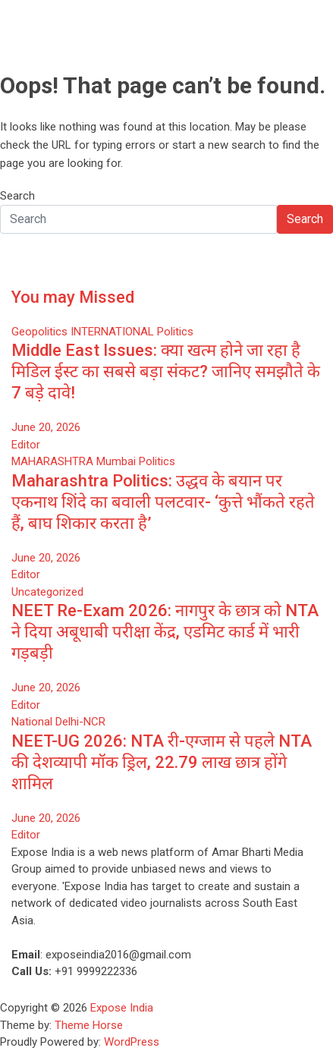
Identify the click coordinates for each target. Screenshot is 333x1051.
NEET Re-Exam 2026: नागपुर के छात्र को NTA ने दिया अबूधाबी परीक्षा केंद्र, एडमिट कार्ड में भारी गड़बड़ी (165, 631)
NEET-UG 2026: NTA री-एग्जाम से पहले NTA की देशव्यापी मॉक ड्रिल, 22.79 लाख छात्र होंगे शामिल (161, 762)
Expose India (121, 1008)
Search (17, 196)
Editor (25, 445)
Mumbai (116, 461)
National (31, 721)
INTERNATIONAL (112, 331)
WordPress (131, 1042)
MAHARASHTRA (52, 461)
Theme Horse (89, 1025)
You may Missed (72, 297)
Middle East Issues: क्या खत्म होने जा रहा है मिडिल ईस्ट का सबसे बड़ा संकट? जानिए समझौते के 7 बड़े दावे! (165, 371)
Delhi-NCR (80, 721)
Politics (175, 331)
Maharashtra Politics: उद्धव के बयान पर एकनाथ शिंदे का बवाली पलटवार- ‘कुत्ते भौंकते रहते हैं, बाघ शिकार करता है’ (163, 502)
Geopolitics (39, 331)
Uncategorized (47, 592)
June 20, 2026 (45, 427)
